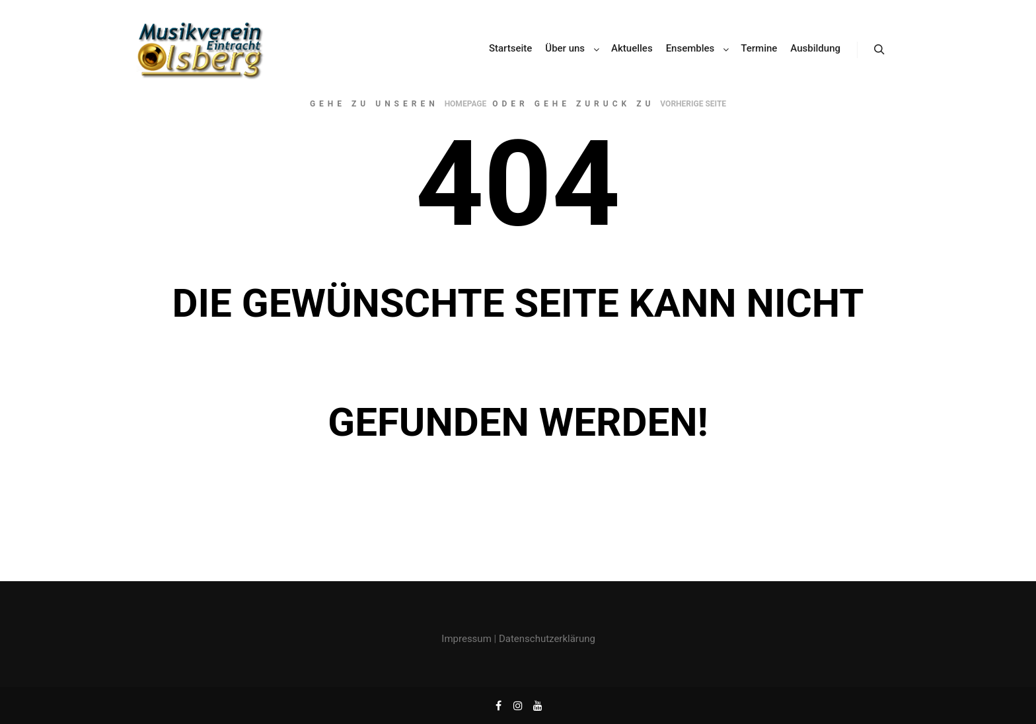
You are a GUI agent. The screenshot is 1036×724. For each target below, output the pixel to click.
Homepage (466, 103)
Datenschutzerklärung (547, 639)
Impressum (466, 639)
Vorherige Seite (693, 103)
